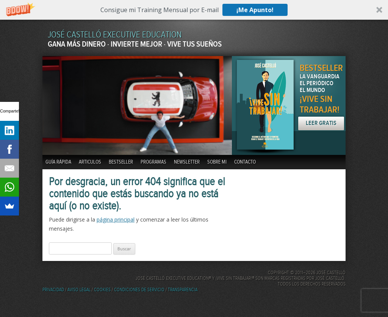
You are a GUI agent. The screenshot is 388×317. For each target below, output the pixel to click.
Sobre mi (217, 162)
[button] (194, 10)
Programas (153, 162)
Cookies (102, 290)
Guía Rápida (58, 162)
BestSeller (121, 162)
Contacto (245, 162)
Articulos (90, 162)
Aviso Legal (79, 290)
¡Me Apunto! (255, 10)
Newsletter (187, 162)
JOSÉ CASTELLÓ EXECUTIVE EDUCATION (114, 35)
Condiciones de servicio (139, 290)
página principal (116, 219)
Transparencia (182, 290)
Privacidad (53, 290)
